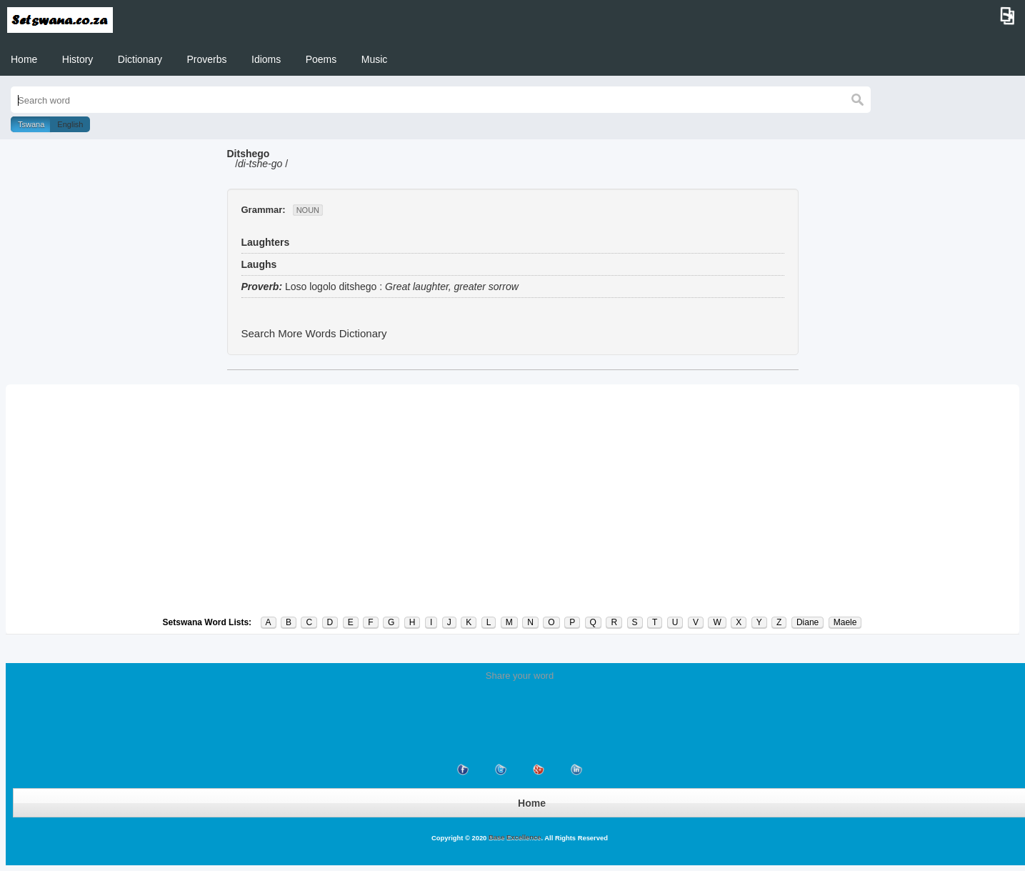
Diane (807, 622)
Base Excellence (513, 837)
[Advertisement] (512, 500)
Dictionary (140, 59)
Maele (845, 622)
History (78, 59)
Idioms (266, 59)
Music (374, 59)
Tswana (31, 124)
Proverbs (207, 59)
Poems (321, 59)
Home (24, 59)
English (70, 124)
